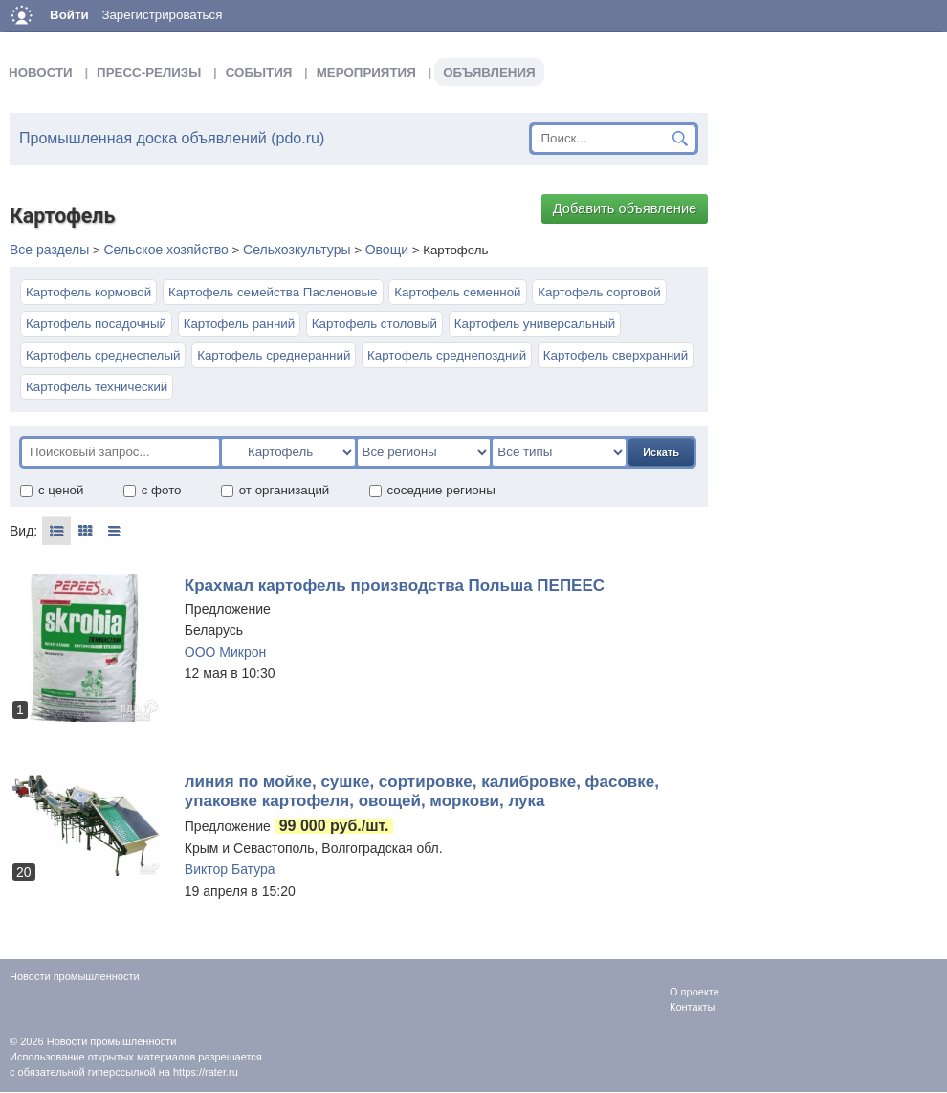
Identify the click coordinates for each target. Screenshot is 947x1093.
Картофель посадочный (96, 324)
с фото (152, 490)
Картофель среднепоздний (446, 355)
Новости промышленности (112, 1041)
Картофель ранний (239, 324)
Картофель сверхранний (615, 355)
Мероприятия (366, 72)
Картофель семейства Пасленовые (273, 292)
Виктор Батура (230, 869)
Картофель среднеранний (273, 355)
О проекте (694, 991)
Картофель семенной (457, 292)
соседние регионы (432, 490)
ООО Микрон (225, 652)
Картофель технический (96, 387)
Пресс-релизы (149, 72)
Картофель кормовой (88, 292)
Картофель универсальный (534, 324)
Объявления (489, 72)
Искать (661, 452)
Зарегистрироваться (161, 15)
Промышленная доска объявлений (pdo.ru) (171, 138)
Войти (69, 15)
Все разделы (49, 249)
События (259, 72)
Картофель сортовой (599, 292)
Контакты (693, 1007)
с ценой (51, 490)
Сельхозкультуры (296, 249)
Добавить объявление (625, 208)
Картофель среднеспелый (103, 355)
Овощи (386, 249)
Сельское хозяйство (165, 249)
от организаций (275, 490)
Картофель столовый (374, 324)
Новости (41, 72)
